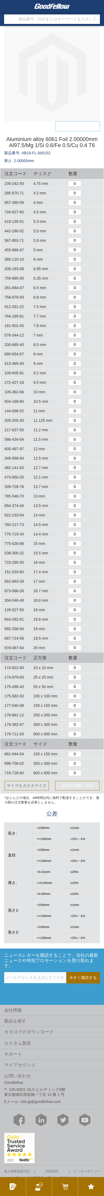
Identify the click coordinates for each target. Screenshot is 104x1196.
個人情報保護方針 (17, 1171)
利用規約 (52, 1171)
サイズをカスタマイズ (26, 785)
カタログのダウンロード (29, 1031)
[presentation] (25, 989)
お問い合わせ (17, 1075)
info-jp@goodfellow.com (41, 1102)
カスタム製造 (17, 1043)
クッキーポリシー (87, 1171)
